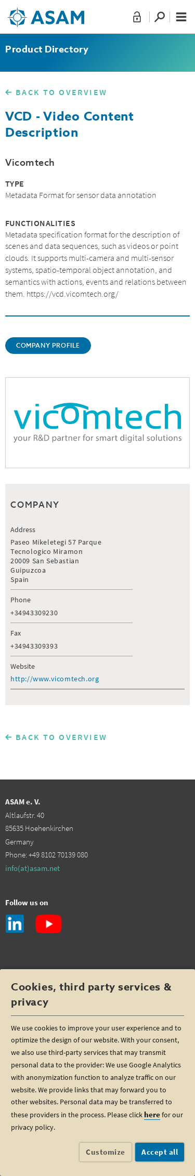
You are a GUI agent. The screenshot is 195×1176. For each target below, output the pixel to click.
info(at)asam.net (32, 868)
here (152, 1114)
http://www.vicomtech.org (54, 678)
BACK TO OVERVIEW (61, 92)
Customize (105, 1152)
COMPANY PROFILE (48, 346)
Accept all (159, 1152)
